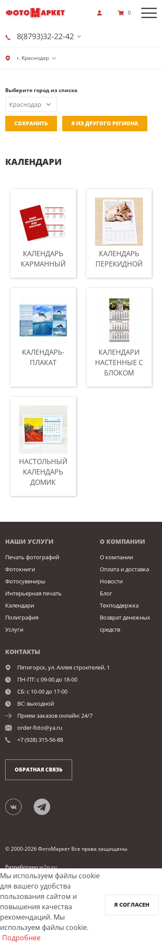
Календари (19, 605)
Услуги (14, 629)
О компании (116, 557)
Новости (111, 581)
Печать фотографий (32, 557)
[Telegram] (46, 806)
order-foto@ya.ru (39, 727)
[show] (102, 13)
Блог (106, 593)
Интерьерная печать (33, 593)
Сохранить (31, 123)
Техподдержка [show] (119, 605)
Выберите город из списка (41, 90)
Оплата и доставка (124, 569)
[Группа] (18, 806)
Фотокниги (20, 569)
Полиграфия (21, 617)
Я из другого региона (104, 123)
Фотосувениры (25, 581)
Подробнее (21, 937)
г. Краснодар (27, 58)
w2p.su (48, 867)
